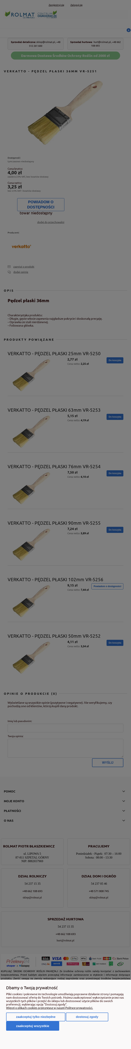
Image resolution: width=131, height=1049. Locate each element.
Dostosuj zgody (87, 1016)
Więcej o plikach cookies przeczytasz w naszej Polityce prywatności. (49, 1007)
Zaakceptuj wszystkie (32, 1026)
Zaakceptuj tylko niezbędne (35, 1016)
